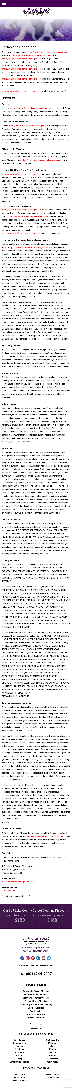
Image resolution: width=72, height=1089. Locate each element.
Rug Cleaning (36, 1011)
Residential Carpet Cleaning (36, 991)
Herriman (19, 1049)
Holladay (53, 1046)
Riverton (19, 1046)
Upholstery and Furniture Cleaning (36, 1004)
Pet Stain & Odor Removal (36, 994)
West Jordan (19, 1040)
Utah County (19, 1074)
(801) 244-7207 (60, 3)
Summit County (19, 1077)
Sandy (19, 1059)
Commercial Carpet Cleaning (36, 998)
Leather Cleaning (36, 1008)
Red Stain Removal (36, 1014)
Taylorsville (52, 1059)
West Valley (52, 1062)
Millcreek (52, 1043)
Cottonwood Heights (19, 1062)
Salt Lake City (52, 1040)
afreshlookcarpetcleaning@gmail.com (68, 3)
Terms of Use (36, 1029)
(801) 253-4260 (8, 890)
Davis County (19, 1080)
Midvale (52, 1052)
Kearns (52, 1055)
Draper (19, 1055)
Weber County (52, 1074)
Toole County (52, 1077)
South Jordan (19, 1043)
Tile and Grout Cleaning (36, 1001)
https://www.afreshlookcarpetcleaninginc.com (47, 52)
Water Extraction (36, 1018)
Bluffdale (19, 1052)
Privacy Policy (36, 1024)
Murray (52, 1049)
